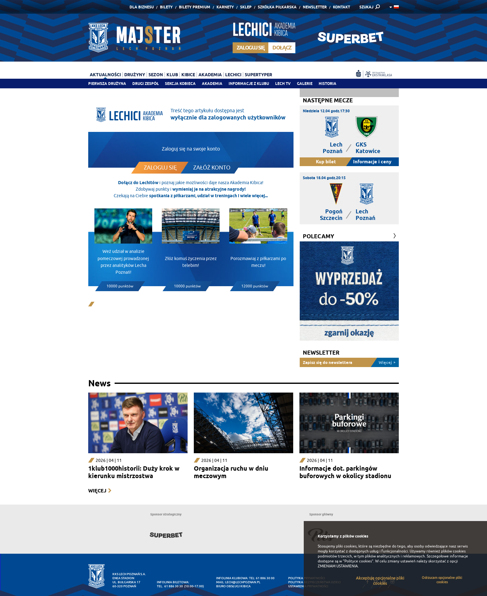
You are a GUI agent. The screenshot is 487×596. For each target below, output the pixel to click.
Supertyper (258, 74)
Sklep (246, 7)
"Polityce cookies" (358, 561)
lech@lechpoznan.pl (242, 582)
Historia (327, 83)
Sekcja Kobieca (180, 83)
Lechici (233, 74)
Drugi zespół (145, 83)
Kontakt (341, 7)
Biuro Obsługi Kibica (233, 586)
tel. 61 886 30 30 (170, 586)
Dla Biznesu (142, 7)
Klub (172, 74)
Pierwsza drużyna (107, 83)
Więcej (97, 491)
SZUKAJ (366, 7)
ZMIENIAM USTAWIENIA (338, 566)
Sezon (155, 74)
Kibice (188, 74)
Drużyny (134, 74)
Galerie (304, 83)
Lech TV (283, 83)
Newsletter (315, 7)
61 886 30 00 (265, 578)
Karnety (225, 7)
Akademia (212, 83)
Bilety (166, 7)
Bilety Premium (194, 7)
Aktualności (105, 74)
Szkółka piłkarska (277, 7)
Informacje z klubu (249, 83)
